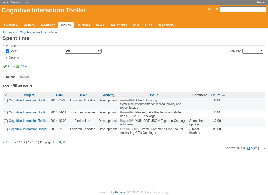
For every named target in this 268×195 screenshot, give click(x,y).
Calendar (83, 25)
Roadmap (48, 25)
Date (13, 51)
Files (148, 25)
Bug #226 (126, 112)
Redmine (120, 192)
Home (5, 2)
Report (24, 76)
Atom (254, 148)
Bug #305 (126, 121)
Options (14, 57)
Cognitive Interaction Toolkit (37, 32)
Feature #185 (129, 129)
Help (25, 2)
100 (65, 142)
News (100, 25)
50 (59, 142)
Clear (24, 66)
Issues (66, 25)
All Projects (10, 32)
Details (10, 76)
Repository (166, 25)
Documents (118, 25)
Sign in (261, 2)
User (83, 95)
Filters (12, 45)
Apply (11, 66)
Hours (216, 95)
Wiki (136, 25)
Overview (11, 25)
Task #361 (127, 100)
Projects (16, 2)
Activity (29, 25)
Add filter (236, 50)
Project (29, 95)
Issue (154, 95)
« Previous (9, 142)
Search (213, 9)
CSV (262, 148)
